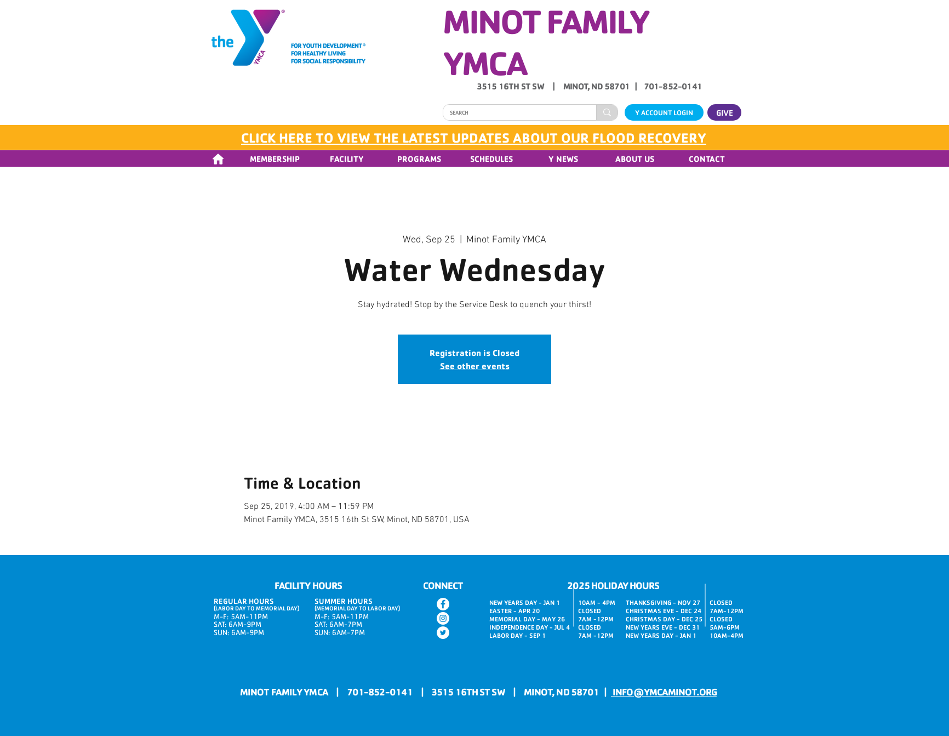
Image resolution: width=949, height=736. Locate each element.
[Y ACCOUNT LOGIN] (664, 112)
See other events (475, 365)
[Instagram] (443, 618)
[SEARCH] (511, 113)
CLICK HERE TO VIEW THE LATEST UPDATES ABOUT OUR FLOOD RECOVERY (473, 137)
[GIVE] (724, 112)
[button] (274, 159)
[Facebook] (443, 604)
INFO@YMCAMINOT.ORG (664, 692)
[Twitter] (443, 632)
